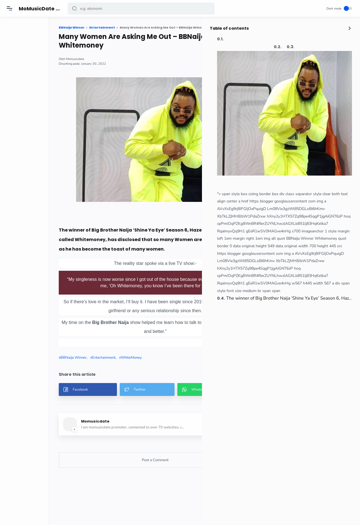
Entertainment (118, 357)
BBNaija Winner (87, 357)
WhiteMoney (145, 357)
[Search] (141, 9)
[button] (74, 9)
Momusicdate (89, 59)
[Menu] (10, 8)
